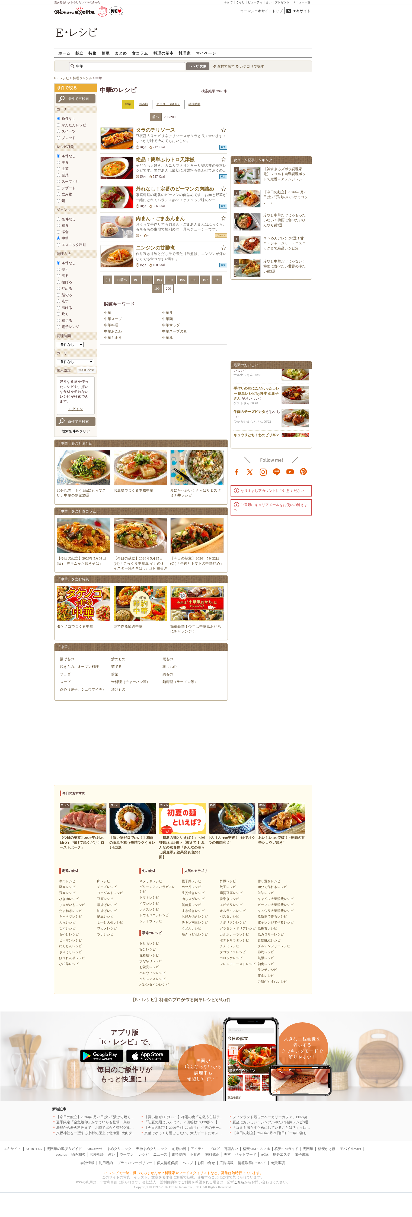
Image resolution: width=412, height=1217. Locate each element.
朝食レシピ (266, 964)
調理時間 (194, 104)
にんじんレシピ (70, 946)
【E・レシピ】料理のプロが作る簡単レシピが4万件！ (183, 999)
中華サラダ (171, 325)
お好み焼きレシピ (195, 916)
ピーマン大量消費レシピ (275, 905)
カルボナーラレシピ (234, 934)
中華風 (167, 338)
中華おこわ (113, 331)
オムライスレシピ (233, 911)
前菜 (114, 674)
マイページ (206, 53)
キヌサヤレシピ (150, 881)
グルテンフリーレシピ (274, 946)
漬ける (67, 308)
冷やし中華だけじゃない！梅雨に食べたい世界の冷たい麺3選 (284, 266)
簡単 (106, 53)
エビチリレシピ (231, 905)
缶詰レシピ (266, 893)
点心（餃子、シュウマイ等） (83, 689)
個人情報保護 (167, 1163)
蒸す (65, 301)
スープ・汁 (70, 181)
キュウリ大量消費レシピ (275, 911)
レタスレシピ (149, 909)
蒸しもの (169, 667)
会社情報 (87, 1163)
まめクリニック (119, 1149)
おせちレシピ (149, 943)
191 (136, 280)
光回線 (308, 1149)
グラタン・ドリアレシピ (237, 928)
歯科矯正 (212, 1154)
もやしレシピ (69, 934)
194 (170, 280)
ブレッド (69, 138)
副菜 (65, 175)
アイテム (198, 1149)
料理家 (184, 53)
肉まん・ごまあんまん (160, 218)
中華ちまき (113, 338)
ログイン (75, 409)
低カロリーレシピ (271, 934)
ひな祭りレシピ (150, 961)
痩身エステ (281, 1154)
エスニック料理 (74, 245)
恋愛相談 (97, 1154)
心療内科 (179, 1149)
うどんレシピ (191, 928)
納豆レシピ (105, 916)
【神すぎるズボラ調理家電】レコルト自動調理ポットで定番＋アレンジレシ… (284, 174)
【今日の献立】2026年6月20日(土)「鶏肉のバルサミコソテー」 (285, 197)
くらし (240, 2)
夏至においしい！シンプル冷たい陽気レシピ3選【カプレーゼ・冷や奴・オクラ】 (296, 1122)
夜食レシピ (266, 976)
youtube (290, 471)
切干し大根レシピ (110, 922)
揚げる (67, 282)
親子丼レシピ (191, 881)
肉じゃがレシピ (193, 899)
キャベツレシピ (70, 916)
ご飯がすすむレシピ (272, 982)
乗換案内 (179, 1154)
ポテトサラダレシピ (234, 940)
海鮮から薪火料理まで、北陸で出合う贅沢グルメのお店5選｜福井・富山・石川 (118, 1128)
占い (269, 2)
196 (193, 280)
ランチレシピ (267, 970)
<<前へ (121, 280)
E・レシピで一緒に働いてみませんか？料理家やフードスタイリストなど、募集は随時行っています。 (183, 1173)
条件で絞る (67, 88)
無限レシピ (266, 958)
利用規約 (106, 1163)
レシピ (143, 1154)
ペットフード (245, 1154)
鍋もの (167, 674)
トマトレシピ (149, 897)
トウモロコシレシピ (154, 915)
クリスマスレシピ (152, 979)
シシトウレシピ (150, 921)
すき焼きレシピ (193, 911)
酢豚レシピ (228, 881)
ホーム (64, 53)
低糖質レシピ (267, 928)
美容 (227, 1154)
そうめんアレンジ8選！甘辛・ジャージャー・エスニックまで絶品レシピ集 (284, 243)
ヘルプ (188, 1163)
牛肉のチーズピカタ (249, 414)
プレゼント (282, 2)
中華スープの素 (174, 331)
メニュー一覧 (302, 2)
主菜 (65, 169)
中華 (65, 238)
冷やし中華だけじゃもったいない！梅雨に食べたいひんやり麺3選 (284, 220)
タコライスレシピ (233, 952)
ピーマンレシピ (70, 940)
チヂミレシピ (229, 946)
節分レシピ (147, 949)
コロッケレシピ (231, 958)
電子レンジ (70, 327)
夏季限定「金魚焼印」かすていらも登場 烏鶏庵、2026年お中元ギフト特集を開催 (121, 1122)
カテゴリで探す (251, 66)
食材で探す (226, 66)
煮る (65, 276)
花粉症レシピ (149, 955)
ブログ (214, 1149)
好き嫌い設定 (86, 369)
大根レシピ (67, 922)
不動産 (195, 1154)
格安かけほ (327, 1149)
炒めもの (118, 659)
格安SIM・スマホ (256, 1149)
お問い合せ (206, 1163)
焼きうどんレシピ (195, 934)
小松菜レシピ (69, 964)
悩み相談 (78, 1154)
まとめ (121, 53)
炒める (67, 288)
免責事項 (278, 1163)
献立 (79, 53)
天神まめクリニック (152, 1149)
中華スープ (113, 319)
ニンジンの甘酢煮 (155, 248)
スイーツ (69, 131)
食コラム (140, 53)
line (277, 471)
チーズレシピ (107, 887)
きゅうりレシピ (70, 952)
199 (157, 288)
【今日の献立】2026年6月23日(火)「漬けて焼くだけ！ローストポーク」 (113, 1117)
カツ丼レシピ (191, 887)
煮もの (167, 659)
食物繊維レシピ (269, 940)
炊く (65, 314)
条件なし (69, 118)
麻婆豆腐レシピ (231, 893)
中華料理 (111, 325)
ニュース (160, 1154)
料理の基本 (163, 53)
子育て (228, 2)
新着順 (143, 104)
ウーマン (127, 1154)
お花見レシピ (149, 967)
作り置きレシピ (269, 881)
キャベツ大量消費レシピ (275, 899)
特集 (92, 53)
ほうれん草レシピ (72, 958)
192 (147, 280)
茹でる (67, 295)
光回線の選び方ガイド (64, 1149)
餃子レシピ (228, 887)
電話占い (231, 1149)
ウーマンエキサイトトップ (261, 11)
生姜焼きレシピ (193, 893)
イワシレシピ (149, 903)
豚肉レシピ (67, 887)
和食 (65, 225)
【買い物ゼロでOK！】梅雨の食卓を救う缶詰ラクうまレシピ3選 (195, 1117)
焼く (65, 269)
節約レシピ (266, 952)
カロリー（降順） (168, 104)
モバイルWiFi (350, 1149)
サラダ (65, 674)
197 (205, 280)
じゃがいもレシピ (72, 905)
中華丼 (167, 313)
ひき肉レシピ (69, 899)
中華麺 (167, 319)
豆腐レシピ (105, 899)
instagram (263, 471)
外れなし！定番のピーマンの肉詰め (175, 189)
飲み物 (67, 194)
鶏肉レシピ (67, 893)
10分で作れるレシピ (272, 887)
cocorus (61, 1154)
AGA (264, 1154)
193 (159, 280)
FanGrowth (95, 1149)
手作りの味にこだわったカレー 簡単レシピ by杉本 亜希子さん (256, 395)
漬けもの (118, 689)
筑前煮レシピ (191, 905)
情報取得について (252, 1163)
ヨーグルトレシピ (110, 893)
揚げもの (67, 659)
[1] (108, 280)
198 (216, 280)
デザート (69, 188)
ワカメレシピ (107, 928)
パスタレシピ (229, 916)
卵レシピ (103, 881)
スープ (65, 682)
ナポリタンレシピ (233, 922)
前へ (155, 117)
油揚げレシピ (107, 911)
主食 (65, 162)
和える (67, 320)
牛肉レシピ (67, 881)
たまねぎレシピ (70, 911)
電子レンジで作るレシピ (275, 922)
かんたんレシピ (74, 125)
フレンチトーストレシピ (237, 964)
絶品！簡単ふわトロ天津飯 (165, 159)
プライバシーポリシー (134, 1163)
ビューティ (255, 2)
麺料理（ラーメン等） (180, 682)
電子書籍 (302, 1154)
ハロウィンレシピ (152, 973)
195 (182, 280)
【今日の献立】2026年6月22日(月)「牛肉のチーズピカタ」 (190, 1128)
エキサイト (301, 11)
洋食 (65, 232)
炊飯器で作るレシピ (272, 916)
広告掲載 (226, 1163)
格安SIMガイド (286, 1149)
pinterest (303, 471)
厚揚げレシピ (107, 905)
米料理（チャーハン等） (130, 682)
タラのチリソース (155, 130)
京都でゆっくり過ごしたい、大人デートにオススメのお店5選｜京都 (198, 1133)
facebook (237, 471)
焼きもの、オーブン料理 (79, 667)
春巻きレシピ (229, 899)
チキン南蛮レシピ (195, 922)
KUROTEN (33, 1149)
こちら (239, 1182)
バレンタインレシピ (154, 985)
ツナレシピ (105, 934)
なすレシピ (67, 928)
